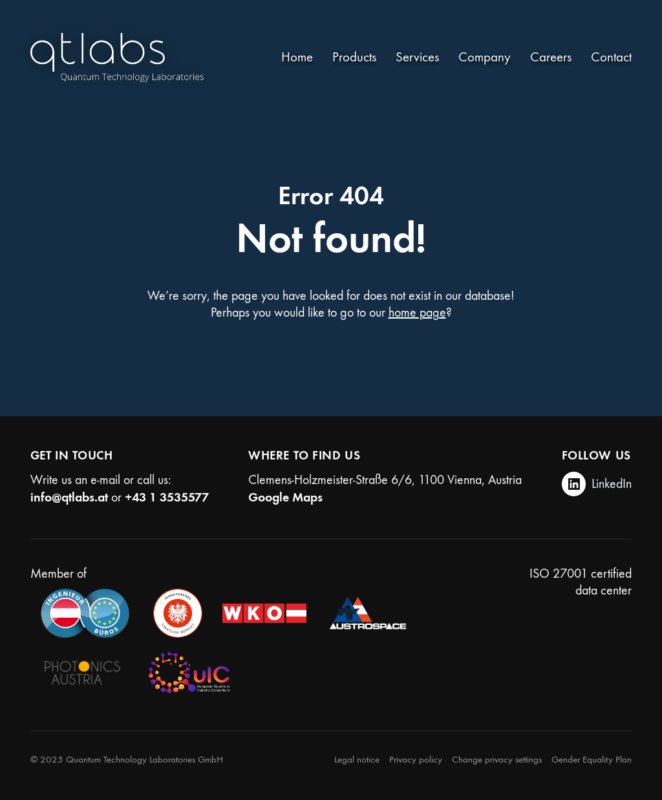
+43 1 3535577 (167, 497)
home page (417, 312)
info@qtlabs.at (69, 497)
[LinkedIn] (597, 484)
